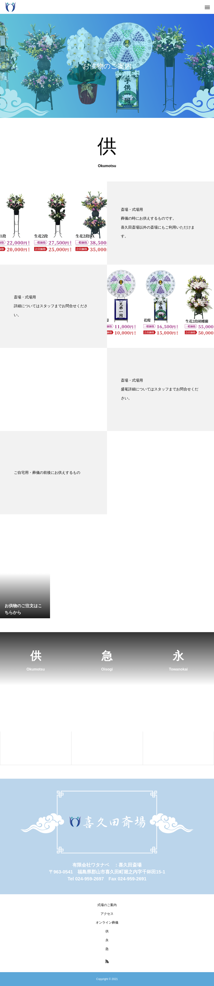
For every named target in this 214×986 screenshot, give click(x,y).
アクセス (107, 914)
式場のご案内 (107, 905)
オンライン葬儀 (107, 922)
